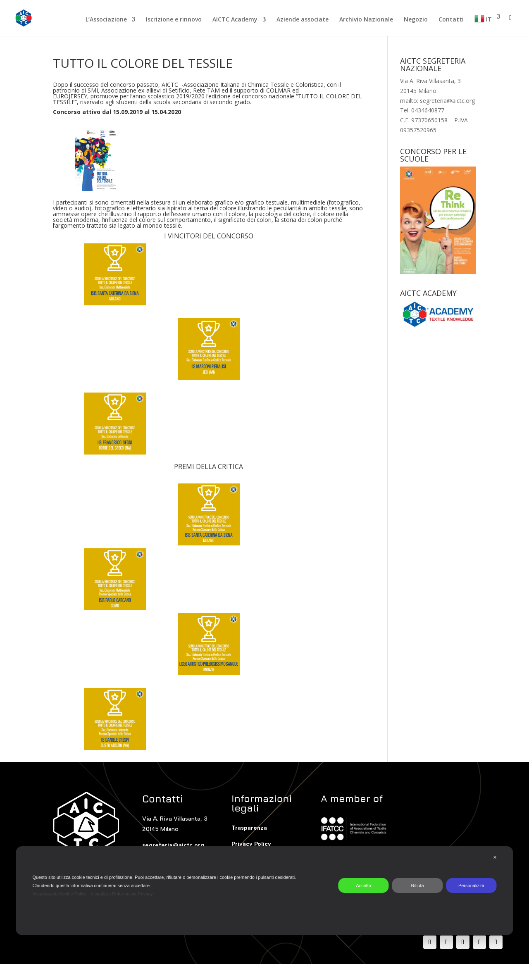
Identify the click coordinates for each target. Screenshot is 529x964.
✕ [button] (495, 857)
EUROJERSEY (70, 96)
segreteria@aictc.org (173, 845)
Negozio (416, 20)
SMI (93, 90)
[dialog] (264, 890)
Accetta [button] (363, 885)
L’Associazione (106, 20)
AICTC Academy (234, 20)
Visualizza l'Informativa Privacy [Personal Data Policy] (122, 893)
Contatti (451, 20)
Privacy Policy (251, 843)
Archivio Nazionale (366, 20)
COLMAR (278, 90)
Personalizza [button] (471, 885)
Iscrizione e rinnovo (174, 20)
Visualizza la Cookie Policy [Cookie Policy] (59, 893)
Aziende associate (302, 20)
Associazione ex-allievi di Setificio (145, 90)
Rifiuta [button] (417, 885)
